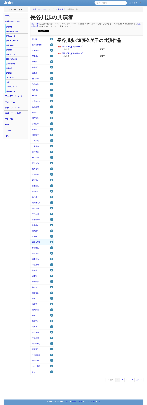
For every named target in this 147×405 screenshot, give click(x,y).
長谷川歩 (34, 24)
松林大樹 (42, 157)
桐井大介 (42, 78)
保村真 (42, 39)
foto (7, 125)
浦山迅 (42, 304)
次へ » (139, 380)
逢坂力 (42, 298)
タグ (7, 82)
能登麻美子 (42, 202)
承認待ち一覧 (10, 91)
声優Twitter (10, 45)
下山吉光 (42, 140)
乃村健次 (42, 197)
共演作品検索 (10, 63)
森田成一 (42, 73)
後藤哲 (42, 270)
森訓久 (42, 112)
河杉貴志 (42, 253)
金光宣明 (42, 332)
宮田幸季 (42, 50)
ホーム (8, 16)
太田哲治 (42, 146)
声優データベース (13, 21)
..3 (132, 380)
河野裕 (42, 326)
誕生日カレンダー (12, 31)
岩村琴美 (42, 152)
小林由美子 (42, 355)
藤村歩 (42, 287)
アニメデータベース (13, 96)
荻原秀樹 (42, 106)
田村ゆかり (42, 343)
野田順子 (42, 61)
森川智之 (42, 180)
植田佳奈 (42, 169)
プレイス (9, 119)
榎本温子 (42, 349)
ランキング (10, 77)
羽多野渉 (42, 135)
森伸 (42, 315)
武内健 (42, 236)
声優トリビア (10, 54)
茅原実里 (42, 84)
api (98, 401)
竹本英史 (42, 225)
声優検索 (9, 27)
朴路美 (42, 95)
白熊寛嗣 (42, 264)
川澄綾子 (42, 360)
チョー (42, 371)
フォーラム (10, 102)
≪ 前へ (110, 380)
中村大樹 (42, 214)
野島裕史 (42, 191)
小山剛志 (42, 281)
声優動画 (9, 50)
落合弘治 (42, 174)
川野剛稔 (42, 309)
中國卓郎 (42, 338)
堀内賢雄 (42, 118)
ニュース (9, 130)
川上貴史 (42, 293)
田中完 (42, 276)
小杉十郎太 (42, 366)
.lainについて (90, 401)
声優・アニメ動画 (13, 113)
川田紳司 (42, 231)
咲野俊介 (42, 90)
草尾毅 (42, 129)
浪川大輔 (42, 208)
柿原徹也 (42, 247)
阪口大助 (42, 163)
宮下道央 (42, 185)
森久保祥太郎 (42, 44)
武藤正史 (42, 321)
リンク (8, 136)
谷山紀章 (42, 123)
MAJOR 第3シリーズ (72, 53)
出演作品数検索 (11, 59)
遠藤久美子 (42, 242)
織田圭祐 (42, 259)
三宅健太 (42, 56)
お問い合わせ (77, 401)
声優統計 (9, 73)
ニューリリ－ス (11, 86)
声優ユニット (10, 36)
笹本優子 (42, 67)
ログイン (135, 2)
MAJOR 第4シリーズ (72, 46)
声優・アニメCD (12, 107)
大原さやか (42, 101)
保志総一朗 (42, 219)
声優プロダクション (13, 41)
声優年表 (9, 68)
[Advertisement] (16, 182)
